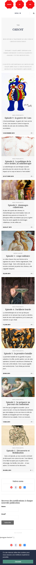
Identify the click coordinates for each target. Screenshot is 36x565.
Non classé (18, 253)
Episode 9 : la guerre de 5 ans (18, 118)
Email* (10, 516)
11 (31, 470)
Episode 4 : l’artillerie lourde (18, 309)
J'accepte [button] (18, 561)
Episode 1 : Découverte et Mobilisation (18, 451)
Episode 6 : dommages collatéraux (18, 206)
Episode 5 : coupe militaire (18, 256)
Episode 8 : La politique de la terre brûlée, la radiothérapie (18, 162)
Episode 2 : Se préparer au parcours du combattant (18, 403)
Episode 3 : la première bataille (18, 353)
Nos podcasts (18, 115)
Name (10, 509)
